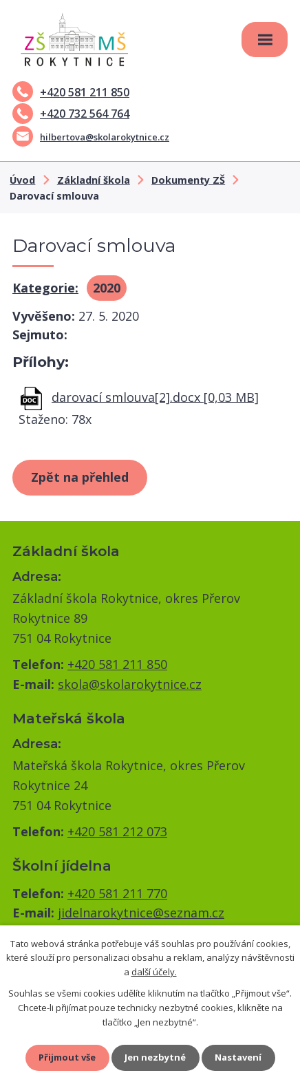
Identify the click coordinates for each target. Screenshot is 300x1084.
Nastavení (238, 1057)
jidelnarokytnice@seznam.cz (141, 912)
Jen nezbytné (155, 1057)
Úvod (22, 180)
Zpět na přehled (80, 477)
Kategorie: (45, 287)
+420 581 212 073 (117, 831)
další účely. (154, 972)
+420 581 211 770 (117, 893)
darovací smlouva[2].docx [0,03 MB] (155, 396)
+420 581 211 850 (70, 92)
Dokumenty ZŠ (188, 180)
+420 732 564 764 (70, 113)
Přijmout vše (67, 1057)
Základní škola (93, 180)
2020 (106, 287)
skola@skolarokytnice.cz (130, 684)
